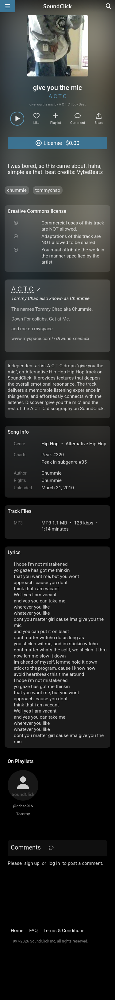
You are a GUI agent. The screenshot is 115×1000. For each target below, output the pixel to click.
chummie (17, 190)
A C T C (57, 96)
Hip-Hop (50, 443)
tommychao (47, 190)
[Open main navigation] (7, 6)
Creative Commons (29, 211)
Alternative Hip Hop (86, 443)
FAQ (33, 930)
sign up (32, 863)
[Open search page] (109, 6)
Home (17, 930)
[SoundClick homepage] (57, 6)
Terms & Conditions (64, 930)
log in (54, 863)
